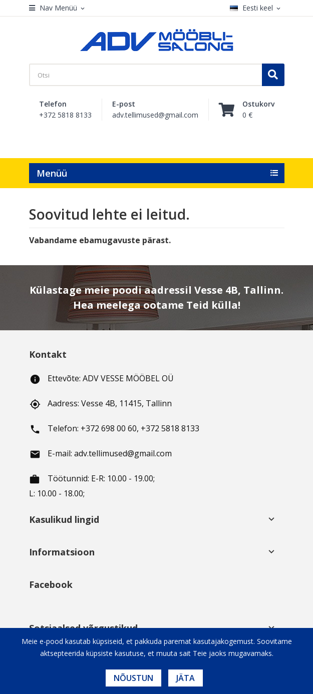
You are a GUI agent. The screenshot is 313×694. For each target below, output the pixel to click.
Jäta (185, 677)
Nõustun (133, 677)
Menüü (52, 173)
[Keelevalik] (257, 8)
